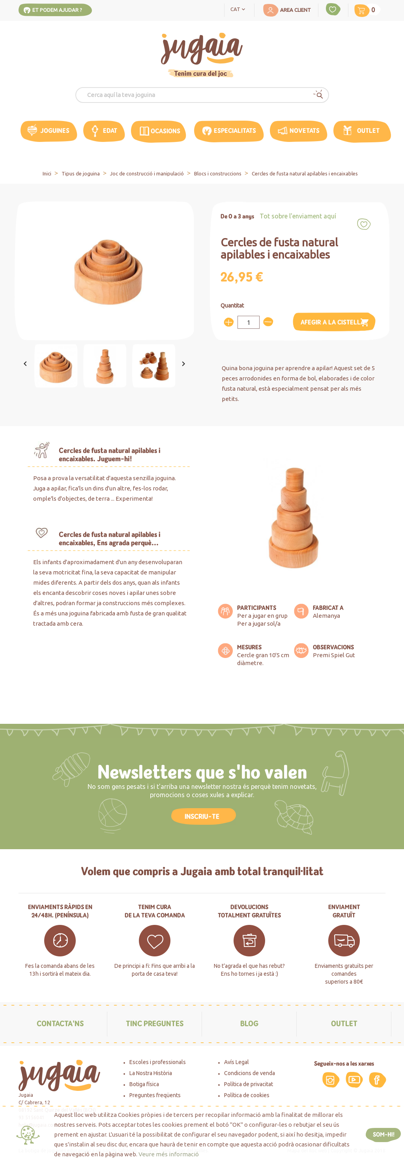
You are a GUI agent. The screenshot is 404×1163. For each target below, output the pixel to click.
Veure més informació (168, 1154)
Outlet (368, 130)
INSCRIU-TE (202, 816)
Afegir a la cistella (335, 323)
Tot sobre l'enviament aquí (298, 216)
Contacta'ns (60, 1023)
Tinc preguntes (154, 1023)
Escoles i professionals (157, 1062)
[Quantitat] (249, 322)
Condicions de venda (249, 1073)
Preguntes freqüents (155, 1095)
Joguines (54, 130)
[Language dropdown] (239, 9)
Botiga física (144, 1084)
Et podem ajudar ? (57, 10)
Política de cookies (246, 1095)
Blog (249, 1023)
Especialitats (235, 130)
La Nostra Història (150, 1073)
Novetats (305, 130)
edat (110, 130)
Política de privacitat (248, 1084)
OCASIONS (165, 131)
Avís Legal (236, 1062)
